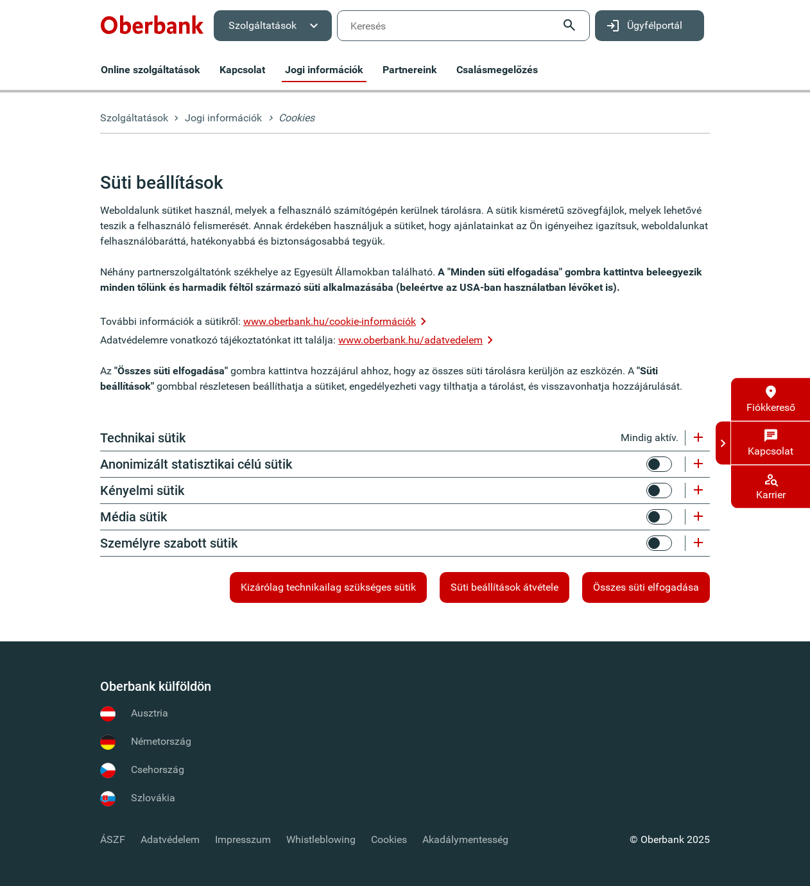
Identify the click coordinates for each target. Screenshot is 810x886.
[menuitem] (152, 25)
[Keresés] (463, 25)
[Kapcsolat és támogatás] (723, 443)
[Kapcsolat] (770, 443)
